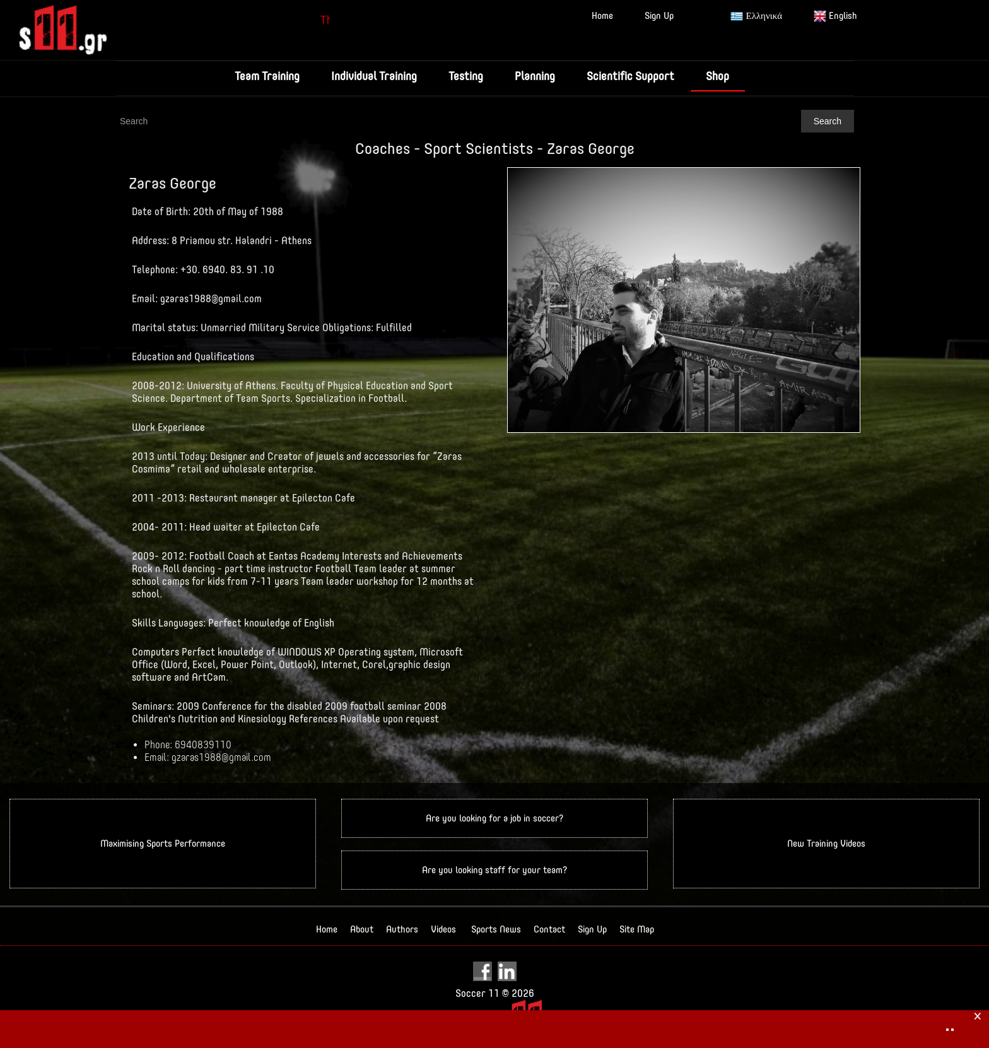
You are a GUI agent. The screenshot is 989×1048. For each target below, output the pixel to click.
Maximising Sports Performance (162, 843)
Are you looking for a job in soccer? (494, 818)
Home (602, 15)
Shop (717, 76)
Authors (402, 929)
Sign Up (659, 15)
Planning (535, 76)
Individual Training (374, 76)
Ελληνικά (756, 16)
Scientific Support (630, 76)
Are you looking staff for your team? (494, 869)
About (361, 929)
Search (827, 121)
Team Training (267, 76)
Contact (549, 929)
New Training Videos (826, 843)
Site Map (636, 929)
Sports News (496, 929)
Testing (465, 76)
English (835, 16)
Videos (443, 929)
